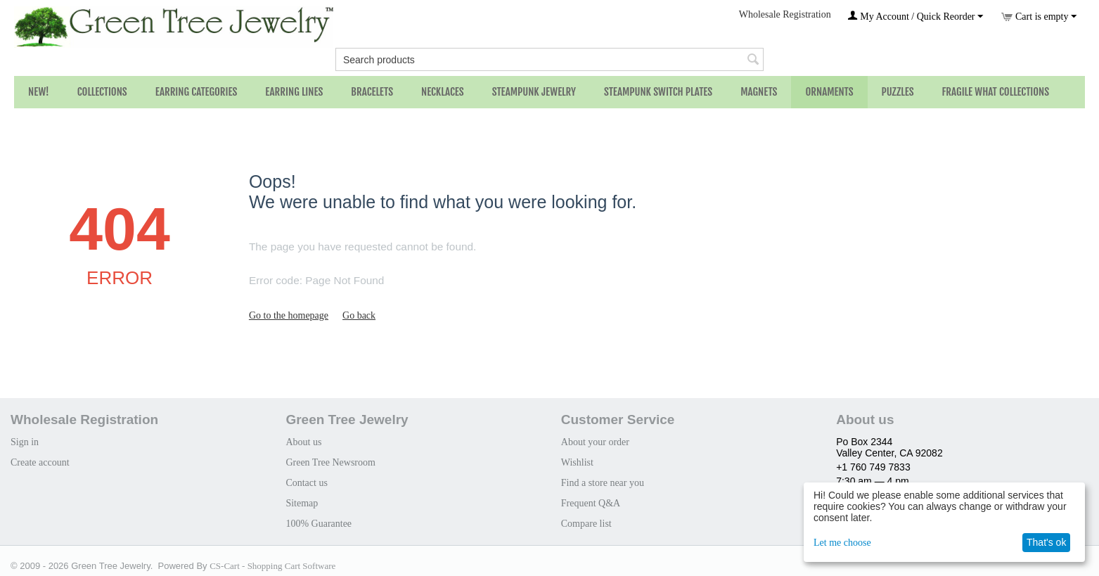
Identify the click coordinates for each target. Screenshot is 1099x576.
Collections (102, 91)
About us (303, 442)
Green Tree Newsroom (330, 462)
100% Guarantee (318, 523)
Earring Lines (294, 91)
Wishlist (577, 462)
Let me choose (842, 542)
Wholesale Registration (785, 14)
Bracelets (372, 91)
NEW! (38, 91)
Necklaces (442, 91)
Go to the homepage (288, 315)
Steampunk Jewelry (534, 91)
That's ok (1046, 542)
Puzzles (898, 91)
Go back (358, 315)
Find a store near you (602, 483)
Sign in (25, 442)
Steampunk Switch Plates (658, 91)
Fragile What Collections (996, 91)
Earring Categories (196, 91)
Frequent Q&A (590, 503)
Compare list (586, 523)
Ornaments (829, 91)
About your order (595, 442)
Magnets (758, 91)
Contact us (306, 483)
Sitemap (301, 503)
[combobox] (549, 59)
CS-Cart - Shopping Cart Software (272, 566)
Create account (40, 462)
